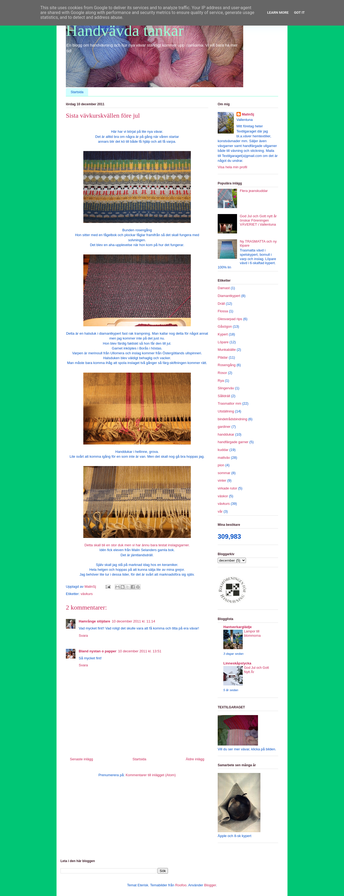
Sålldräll (224, 396)
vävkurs (87, 594)
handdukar (226, 434)
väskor (223, 496)
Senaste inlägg (81, 759)
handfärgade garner (233, 442)
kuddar (223, 450)
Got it (299, 12)
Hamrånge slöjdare (94, 621)
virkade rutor (227, 488)
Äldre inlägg (195, 759)
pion (221, 465)
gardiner (224, 427)
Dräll (221, 304)
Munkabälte (227, 350)
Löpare (223, 342)
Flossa (223, 311)
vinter (222, 480)
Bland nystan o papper (97, 651)
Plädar (223, 357)
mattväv (224, 458)
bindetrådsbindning (232, 419)
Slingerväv (226, 388)
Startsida (77, 92)
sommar (224, 473)
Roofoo (181, 885)
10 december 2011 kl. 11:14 (133, 621)
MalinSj (248, 114)
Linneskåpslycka (237, 663)
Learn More (278, 12)
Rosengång (227, 365)
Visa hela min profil (232, 167)
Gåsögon (225, 326)
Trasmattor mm (229, 403)
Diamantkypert (229, 296)
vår (220, 511)
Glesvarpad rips (230, 319)
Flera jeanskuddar (254, 191)
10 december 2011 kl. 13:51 (139, 651)
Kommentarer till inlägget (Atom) (150, 775)
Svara (83, 636)
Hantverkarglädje (237, 627)
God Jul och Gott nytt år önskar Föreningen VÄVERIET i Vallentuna (258, 220)
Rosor (222, 373)
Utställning (226, 411)
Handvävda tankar (125, 30)
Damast (224, 288)
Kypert (223, 334)
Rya (221, 381)
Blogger (210, 885)
